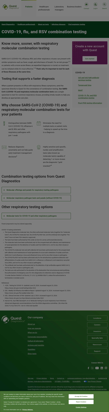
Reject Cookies (81, 402)
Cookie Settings (81, 407)
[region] (54, 401)
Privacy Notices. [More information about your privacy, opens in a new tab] (27, 409)
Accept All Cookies (81, 396)
